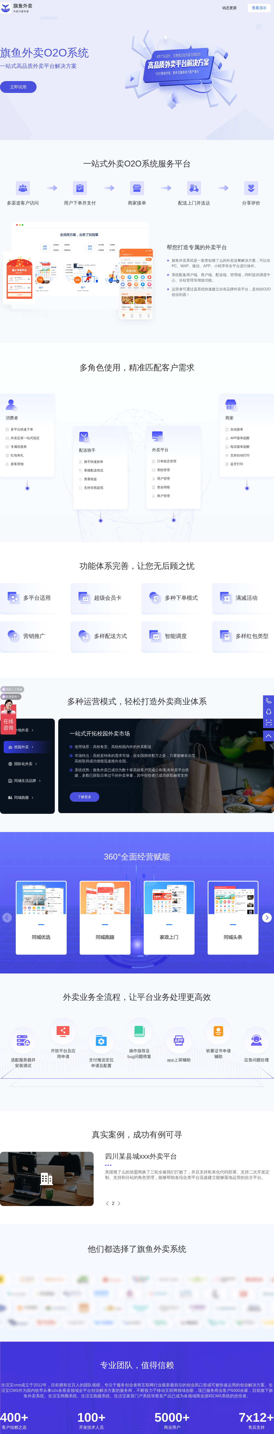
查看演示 (259, 8)
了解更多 (84, 797)
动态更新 (229, 8)
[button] (267, 917)
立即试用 (18, 87)
